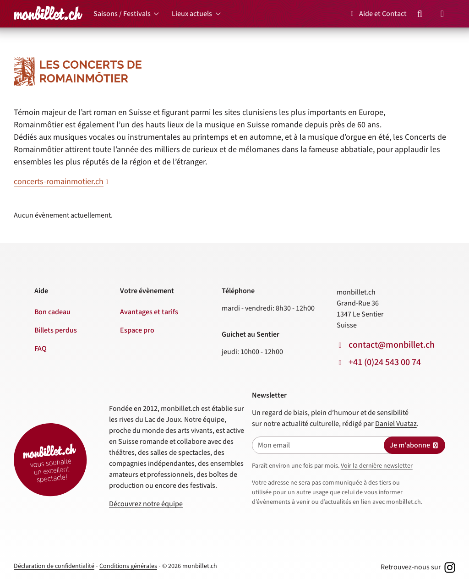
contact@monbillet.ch (392, 344)
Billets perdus (55, 330)
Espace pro (137, 330)
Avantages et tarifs (149, 312)
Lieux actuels (192, 14)
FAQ (40, 349)
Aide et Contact (377, 14)
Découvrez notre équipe (146, 504)
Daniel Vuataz (396, 424)
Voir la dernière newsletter (377, 465)
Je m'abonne (414, 445)
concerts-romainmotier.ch (59, 181)
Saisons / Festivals (122, 14)
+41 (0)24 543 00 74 (385, 362)
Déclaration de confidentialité (54, 566)
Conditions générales (128, 566)
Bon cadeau (52, 312)
